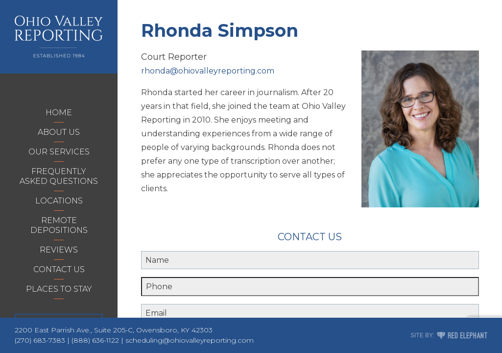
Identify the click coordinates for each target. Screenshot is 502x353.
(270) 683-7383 (40, 340)
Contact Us (59, 269)
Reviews (59, 249)
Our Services (59, 151)
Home (59, 112)
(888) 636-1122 (95, 340)
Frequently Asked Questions (59, 176)
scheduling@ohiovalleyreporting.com (189, 340)
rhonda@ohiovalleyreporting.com (207, 71)
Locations (59, 200)
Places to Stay (59, 289)
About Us (59, 132)
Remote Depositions (59, 225)
